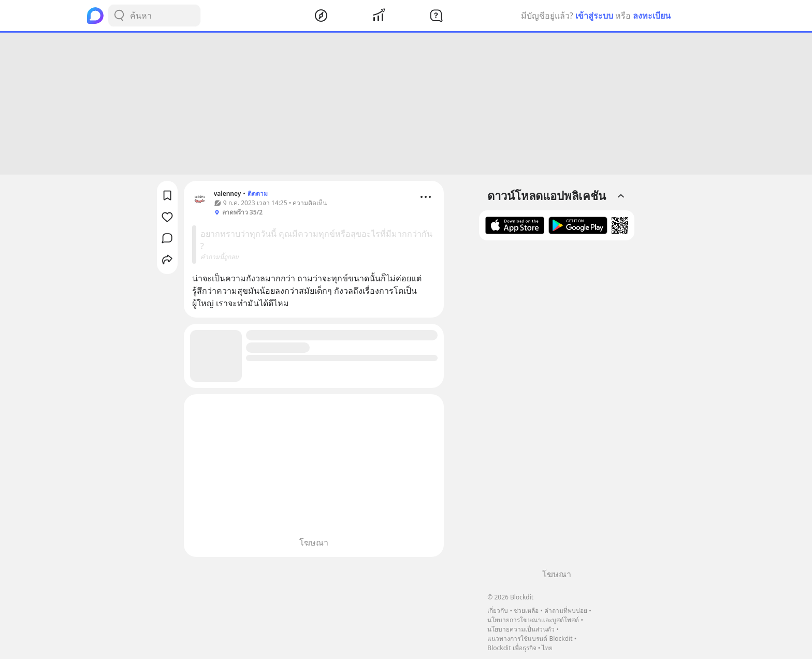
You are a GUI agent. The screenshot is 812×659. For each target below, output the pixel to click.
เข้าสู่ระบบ (594, 15)
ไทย (547, 647)
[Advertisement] (406, 103)
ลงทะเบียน (652, 15)
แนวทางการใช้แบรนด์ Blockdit (529, 638)
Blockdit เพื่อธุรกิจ (511, 647)
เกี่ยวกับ (497, 610)
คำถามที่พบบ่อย (565, 610)
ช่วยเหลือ (526, 610)
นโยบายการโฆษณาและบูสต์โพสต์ (533, 619)
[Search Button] (119, 15)
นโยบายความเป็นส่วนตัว (521, 629)
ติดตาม (258, 193)
